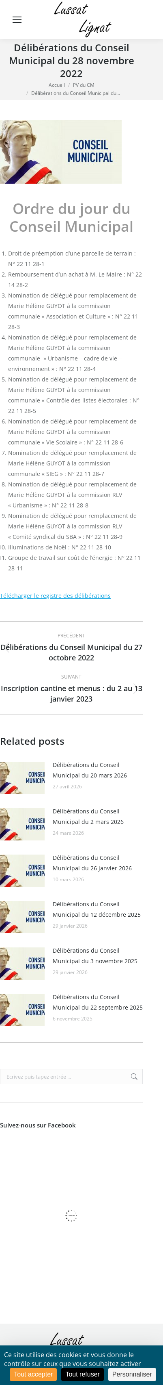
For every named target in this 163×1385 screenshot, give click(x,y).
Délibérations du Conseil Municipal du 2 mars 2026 (88, 816)
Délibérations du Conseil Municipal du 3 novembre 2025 (95, 956)
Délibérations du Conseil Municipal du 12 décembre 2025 (97, 909)
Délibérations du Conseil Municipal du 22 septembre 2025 (98, 1002)
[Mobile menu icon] (17, 20)
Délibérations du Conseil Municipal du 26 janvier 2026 (92, 863)
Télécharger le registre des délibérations (55, 595)
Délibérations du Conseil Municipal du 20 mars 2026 (90, 770)
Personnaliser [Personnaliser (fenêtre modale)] (132, 1374)
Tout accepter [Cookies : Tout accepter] (33, 1374)
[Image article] (22, 778)
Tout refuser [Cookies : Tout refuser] (82, 1374)
